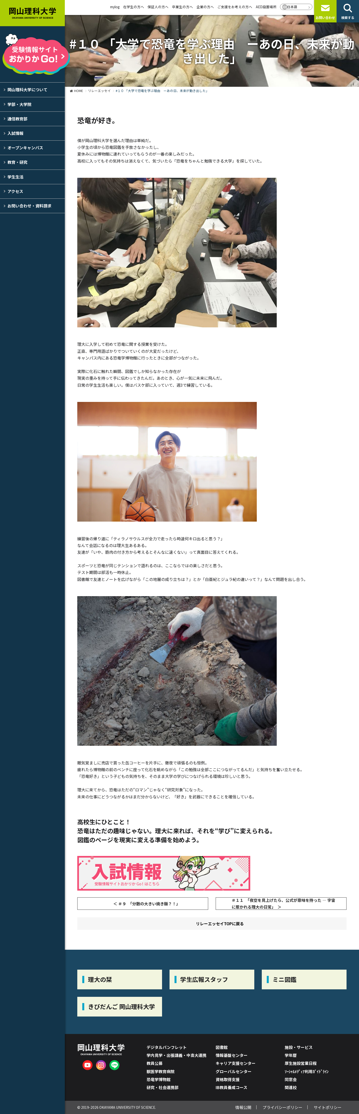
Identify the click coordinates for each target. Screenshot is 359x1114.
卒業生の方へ (182, 6)
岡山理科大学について (27, 90)
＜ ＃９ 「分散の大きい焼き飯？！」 (146, 904)
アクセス (15, 191)
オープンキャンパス (25, 148)
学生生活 (15, 177)
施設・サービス (299, 1047)
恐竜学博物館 (159, 1079)
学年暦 (291, 1055)
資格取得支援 (228, 1079)
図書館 (222, 1047)
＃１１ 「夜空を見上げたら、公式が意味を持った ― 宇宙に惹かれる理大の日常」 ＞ (283, 903)
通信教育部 (17, 119)
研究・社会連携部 (163, 1087)
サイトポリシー (328, 1107)
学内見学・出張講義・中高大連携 (176, 1055)
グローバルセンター (234, 1071)
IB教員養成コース (231, 1087)
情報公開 (243, 1107)
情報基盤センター (232, 1055)
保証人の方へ (158, 6)
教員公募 (155, 1063)
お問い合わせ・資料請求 (29, 206)
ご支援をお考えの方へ (234, 6)
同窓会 (291, 1079)
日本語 (292, 6)
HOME (78, 90)
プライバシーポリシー (282, 1107)
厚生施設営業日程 (301, 1063)
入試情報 (15, 133)
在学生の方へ (133, 6)
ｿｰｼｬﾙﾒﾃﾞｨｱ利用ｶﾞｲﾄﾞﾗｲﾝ (307, 1071)
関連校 (291, 1087)
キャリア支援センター (236, 1063)
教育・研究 (17, 162)
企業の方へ (205, 6)
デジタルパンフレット (167, 1047)
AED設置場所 (266, 6)
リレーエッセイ (99, 90)
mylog (115, 6)
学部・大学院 (19, 104)
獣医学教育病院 (161, 1071)
